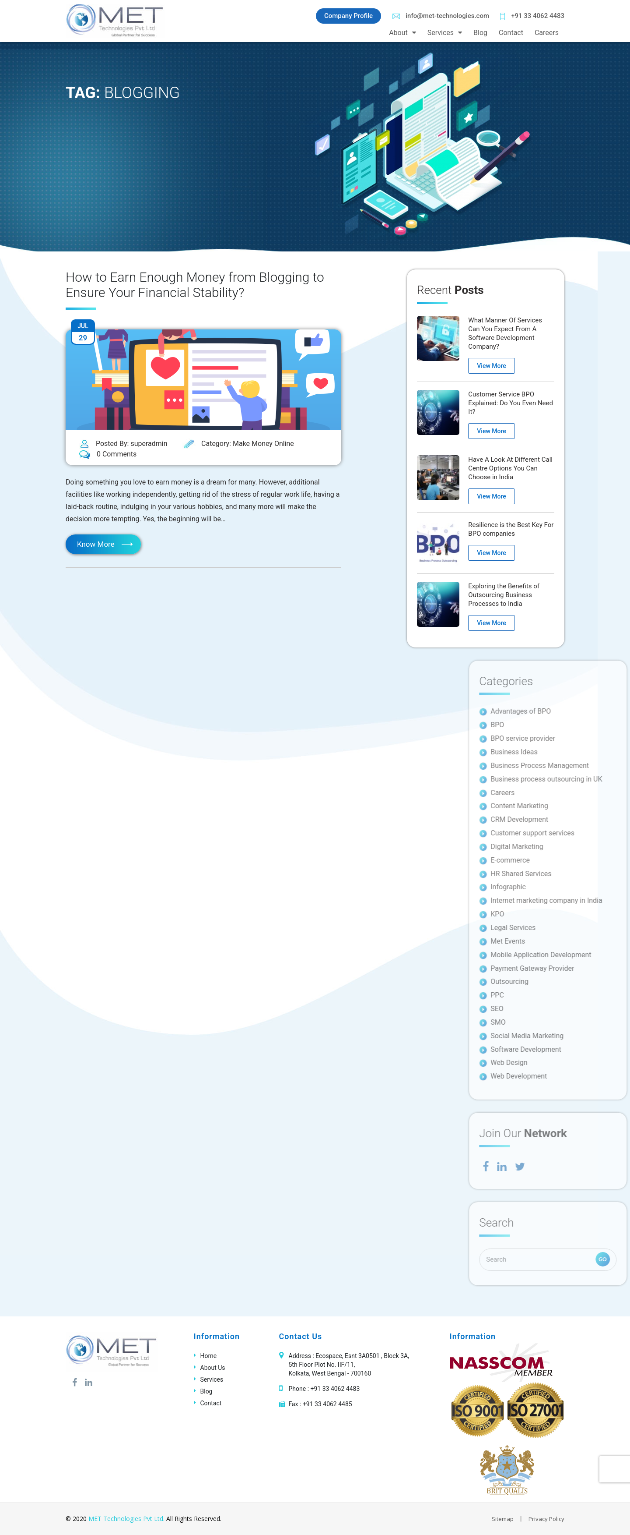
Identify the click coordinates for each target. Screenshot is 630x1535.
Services (440, 32)
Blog (480, 32)
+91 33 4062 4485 (327, 1404)
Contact (511, 32)
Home (208, 1355)
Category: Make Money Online (238, 444)
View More (491, 365)
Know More (96, 544)
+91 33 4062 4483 (532, 16)
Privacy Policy (546, 1519)
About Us (212, 1367)
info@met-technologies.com (440, 16)
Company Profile (348, 16)
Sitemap (503, 1519)
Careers (547, 32)
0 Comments (107, 454)
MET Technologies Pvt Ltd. (126, 1518)
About (398, 32)
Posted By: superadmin (123, 444)
